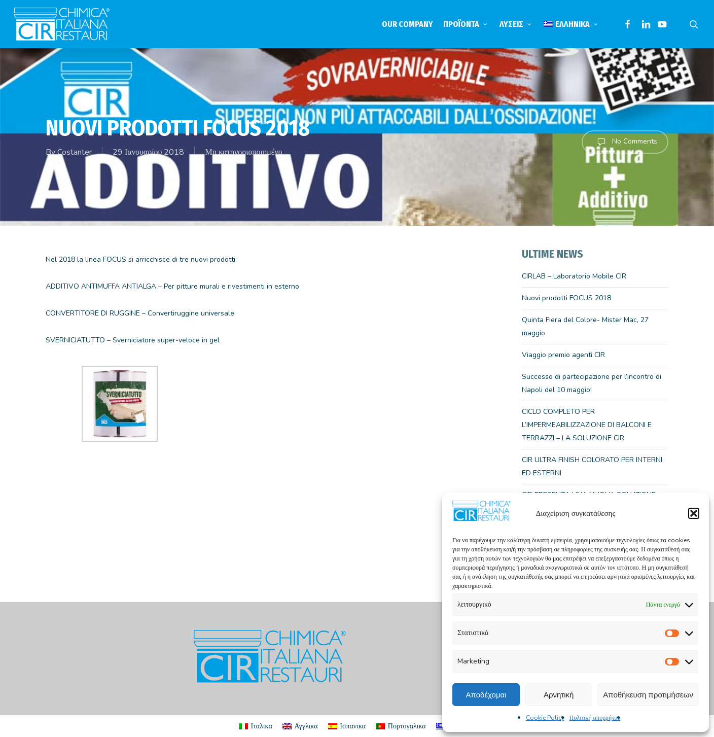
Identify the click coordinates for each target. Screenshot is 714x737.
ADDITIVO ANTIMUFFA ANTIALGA (101, 286)
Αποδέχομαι (486, 694)
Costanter (74, 152)
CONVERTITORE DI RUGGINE (93, 313)
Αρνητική (559, 694)
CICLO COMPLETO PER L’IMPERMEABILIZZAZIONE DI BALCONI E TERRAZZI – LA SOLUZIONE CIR (587, 425)
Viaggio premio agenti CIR (563, 355)
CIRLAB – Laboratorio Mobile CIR (574, 276)
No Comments (625, 142)
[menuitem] (572, 24)
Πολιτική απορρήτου (594, 718)
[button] (694, 513)
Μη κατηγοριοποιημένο (243, 152)
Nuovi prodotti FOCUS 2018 (566, 298)
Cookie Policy (545, 718)
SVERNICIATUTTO (76, 340)
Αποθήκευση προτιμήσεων (648, 694)
